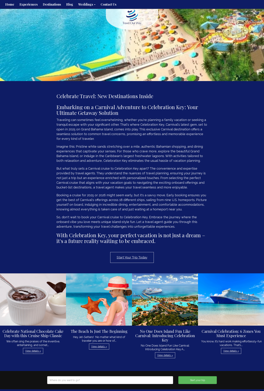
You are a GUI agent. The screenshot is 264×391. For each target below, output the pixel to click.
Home (9, 4)
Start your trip (197, 380)
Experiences (29, 4)
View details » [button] (33, 351)
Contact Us (108, 4)
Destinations (52, 4)
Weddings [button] (86, 4)
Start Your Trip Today (132, 257)
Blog (69, 4)
